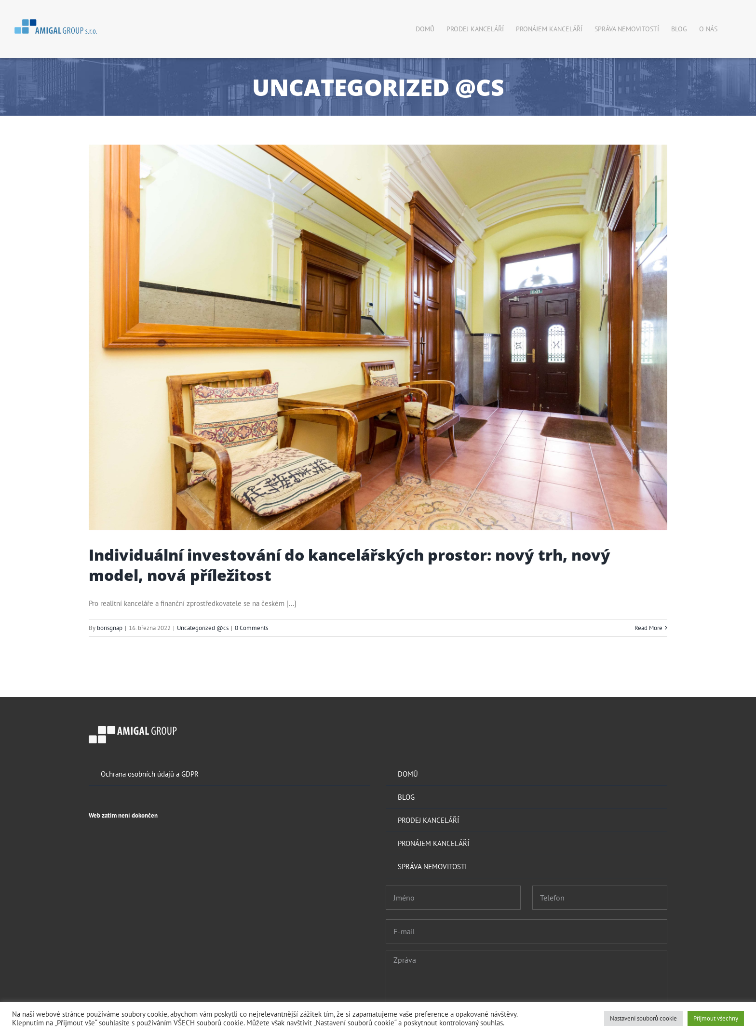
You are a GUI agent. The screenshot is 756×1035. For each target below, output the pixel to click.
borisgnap (109, 628)
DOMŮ (408, 774)
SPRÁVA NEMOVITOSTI (432, 866)
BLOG (406, 797)
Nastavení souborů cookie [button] (643, 1018)
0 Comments (251, 628)
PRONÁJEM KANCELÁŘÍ (433, 843)
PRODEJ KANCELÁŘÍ (428, 820)
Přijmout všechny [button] (715, 1018)
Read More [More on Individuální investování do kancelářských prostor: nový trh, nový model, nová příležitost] (648, 628)
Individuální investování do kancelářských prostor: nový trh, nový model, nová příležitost (349, 564)
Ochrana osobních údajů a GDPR (150, 774)
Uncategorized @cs (203, 628)
